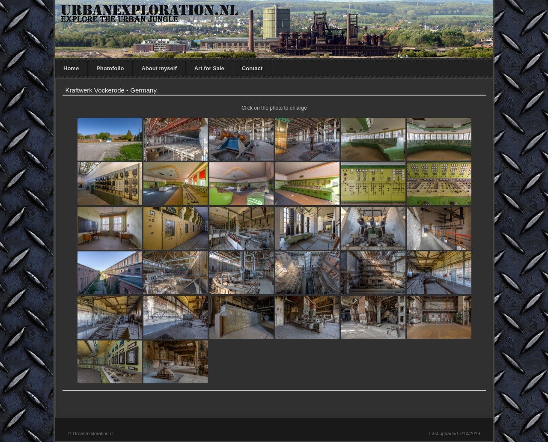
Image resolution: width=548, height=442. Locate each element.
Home (71, 68)
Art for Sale (209, 68)
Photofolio (110, 68)
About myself (158, 68)
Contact (252, 68)
